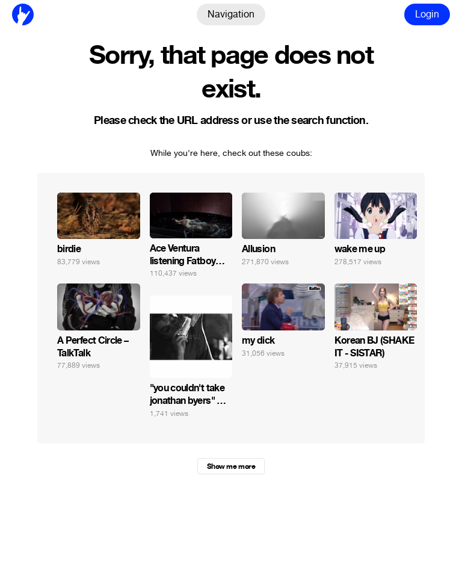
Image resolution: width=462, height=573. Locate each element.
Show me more (231, 466)
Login (427, 14)
